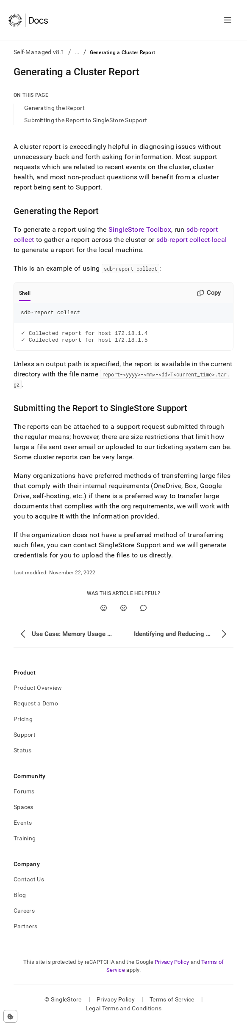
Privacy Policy (172, 965)
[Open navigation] (228, 20)
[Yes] (104, 611)
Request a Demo (36, 706)
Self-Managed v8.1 (39, 52)
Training (25, 841)
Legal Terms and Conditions (123, 1011)
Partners (25, 929)
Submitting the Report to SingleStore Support (85, 120)
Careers (24, 913)
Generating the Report (54, 107)
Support (25, 737)
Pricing (23, 722)
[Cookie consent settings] (10, 1016)
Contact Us (29, 882)
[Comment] (143, 611)
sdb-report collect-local (191, 240)
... (77, 52)
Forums (24, 794)
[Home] (28, 20)
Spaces (23, 810)
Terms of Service (172, 1002)
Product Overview (38, 690)
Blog (20, 897)
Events (23, 825)
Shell (25, 293)
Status (23, 753)
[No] (123, 611)
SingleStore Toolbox (139, 229)
